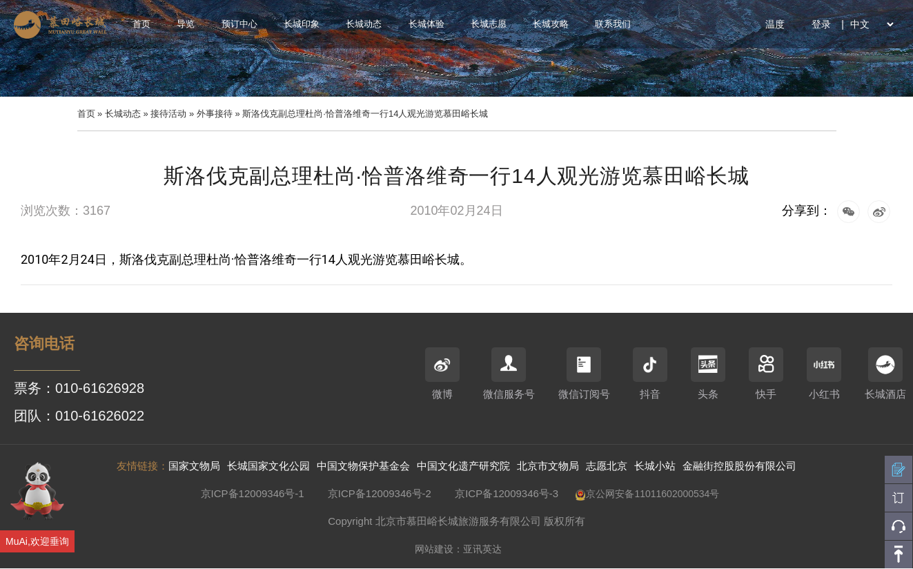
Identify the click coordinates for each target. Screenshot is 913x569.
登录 (821, 24)
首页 (141, 24)
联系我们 (613, 24)
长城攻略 (551, 24)
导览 (186, 24)
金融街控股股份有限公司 (739, 466)
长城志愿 (489, 24)
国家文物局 (194, 466)
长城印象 (302, 24)
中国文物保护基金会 (363, 466)
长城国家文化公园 (268, 466)
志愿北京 (606, 466)
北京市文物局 (548, 466)
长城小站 (655, 466)
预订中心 (239, 24)
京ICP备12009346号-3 (506, 493)
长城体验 (426, 24)
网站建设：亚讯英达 (458, 548)
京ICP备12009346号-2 (379, 493)
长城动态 (364, 24)
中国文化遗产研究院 (463, 466)
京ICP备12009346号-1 (252, 493)
